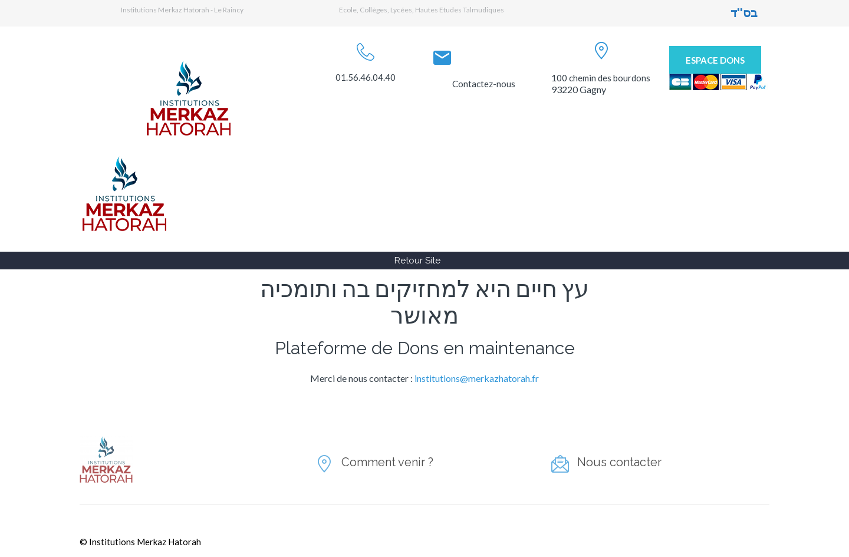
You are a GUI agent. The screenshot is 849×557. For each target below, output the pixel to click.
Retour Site (417, 260)
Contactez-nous (483, 83)
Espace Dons (715, 60)
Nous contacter (619, 462)
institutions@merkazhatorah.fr (476, 378)
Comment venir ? (387, 462)
